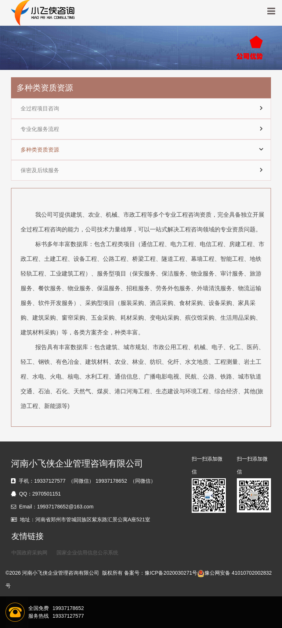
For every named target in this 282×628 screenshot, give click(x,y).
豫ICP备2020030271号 (171, 573)
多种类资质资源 (40, 150)
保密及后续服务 (40, 170)
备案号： (134, 573)
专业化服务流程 (40, 129)
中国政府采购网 (29, 553)
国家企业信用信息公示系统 (87, 553)
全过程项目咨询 (40, 108)
